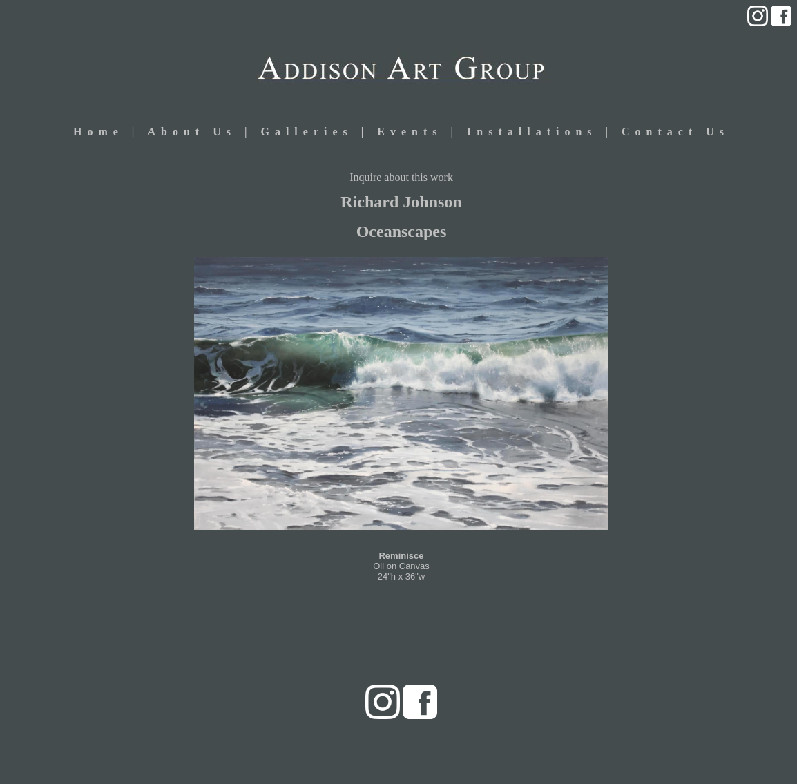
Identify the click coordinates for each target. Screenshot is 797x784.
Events (413, 131)
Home (98, 131)
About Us (191, 131)
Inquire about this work (401, 177)
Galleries (306, 131)
